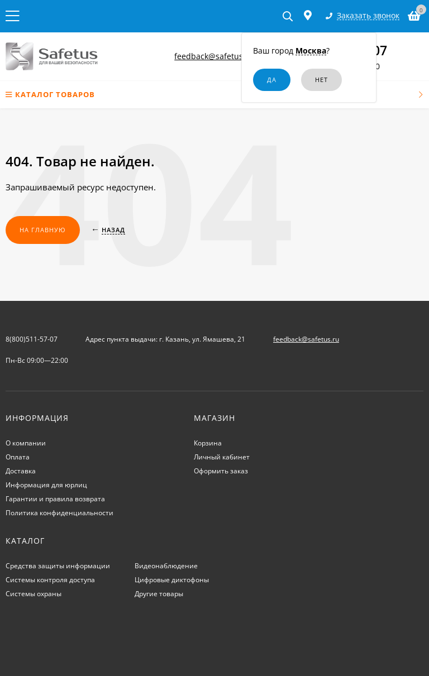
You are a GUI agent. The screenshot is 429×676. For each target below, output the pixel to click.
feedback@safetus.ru (214, 56)
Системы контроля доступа (50, 579)
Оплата (18, 457)
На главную (43, 230)
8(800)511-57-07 (32, 339)
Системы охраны (33, 593)
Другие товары (159, 593)
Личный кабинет (222, 457)
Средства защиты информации (58, 565)
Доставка (21, 471)
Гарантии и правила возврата (55, 499)
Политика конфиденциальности (59, 512)
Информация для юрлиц (46, 485)
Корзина (208, 443)
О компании (26, 443)
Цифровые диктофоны (172, 579)
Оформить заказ (221, 471)
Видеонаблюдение (166, 565)
